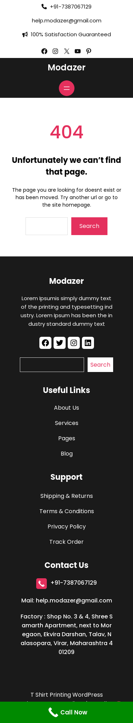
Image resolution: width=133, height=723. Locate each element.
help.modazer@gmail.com (74, 600)
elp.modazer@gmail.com (68, 20)
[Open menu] (66, 88)
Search (89, 226)
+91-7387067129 (73, 583)
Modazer (66, 67)
